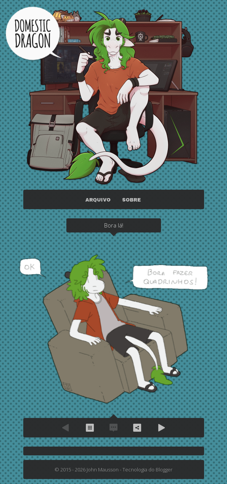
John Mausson (103, 469)
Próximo (161, 428)
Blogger (164, 469)
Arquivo (90, 428)
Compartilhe (137, 428)
